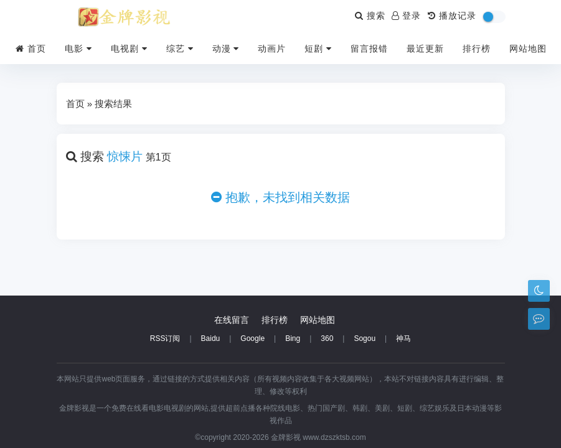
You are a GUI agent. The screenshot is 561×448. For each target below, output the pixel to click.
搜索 (370, 16)
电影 (78, 49)
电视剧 (129, 49)
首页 (31, 49)
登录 (407, 16)
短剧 (318, 49)
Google (252, 338)
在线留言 (231, 320)
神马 (403, 338)
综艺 (180, 49)
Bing (292, 338)
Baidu (210, 338)
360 (327, 338)
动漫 (226, 49)
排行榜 (477, 49)
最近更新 (425, 49)
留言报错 (369, 49)
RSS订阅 (165, 338)
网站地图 (528, 49)
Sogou (364, 338)
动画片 (272, 49)
